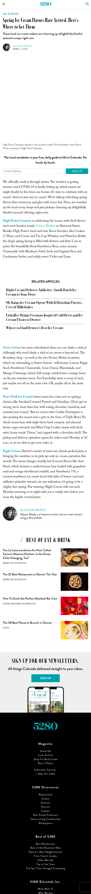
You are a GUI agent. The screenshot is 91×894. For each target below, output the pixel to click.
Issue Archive (45, 669)
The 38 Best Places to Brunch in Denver (27, 537)
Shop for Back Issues (46, 674)
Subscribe (45, 665)
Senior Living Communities (45, 733)
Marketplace (46, 737)
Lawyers (45, 725)
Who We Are (45, 807)
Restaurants (45, 709)
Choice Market (45, 140)
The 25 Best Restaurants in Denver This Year (30, 489)
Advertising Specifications (45, 820)
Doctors (45, 721)
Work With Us (45, 803)
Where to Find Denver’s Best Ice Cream (34, 242)
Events (45, 713)
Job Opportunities (45, 811)
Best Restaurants (45, 758)
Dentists (45, 717)
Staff (6, 542)
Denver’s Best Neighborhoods (45, 766)
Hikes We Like (45, 774)
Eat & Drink (11, 14)
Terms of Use (45, 824)
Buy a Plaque (45, 677)
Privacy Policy (45, 828)
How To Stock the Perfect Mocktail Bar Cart (30, 513)
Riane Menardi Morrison (19, 518)
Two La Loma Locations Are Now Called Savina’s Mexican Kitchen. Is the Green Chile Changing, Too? (27, 468)
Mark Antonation (14, 477)
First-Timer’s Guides (45, 770)
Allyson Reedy (22, 46)
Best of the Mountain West (45, 762)
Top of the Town (45, 779)
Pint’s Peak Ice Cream (17, 311)
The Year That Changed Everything (45, 783)
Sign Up (77, 85)
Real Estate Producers (45, 729)
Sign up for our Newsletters (45, 816)
